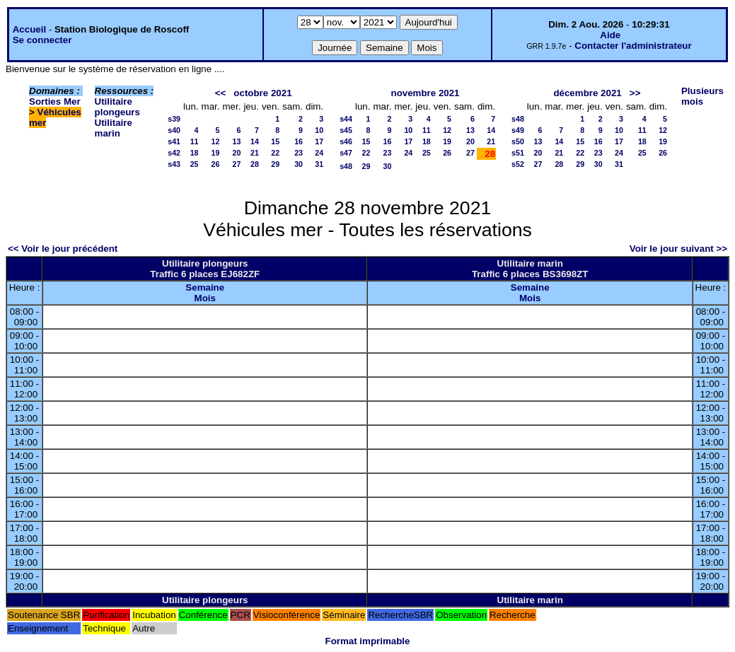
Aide (610, 35)
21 (254, 153)
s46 (346, 141)
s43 (174, 164)
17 (319, 141)
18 (194, 153)
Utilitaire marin (113, 128)
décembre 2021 (587, 93)
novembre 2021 (424, 93)
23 (298, 153)
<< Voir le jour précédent (62, 248)
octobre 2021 (262, 93)
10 (319, 130)
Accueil (29, 29)
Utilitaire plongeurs (117, 106)
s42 (174, 153)
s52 (517, 164)
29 (275, 164)
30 (298, 164)
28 (254, 164)
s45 (346, 130)
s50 (517, 141)
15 (275, 141)
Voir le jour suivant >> (678, 248)
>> (635, 93)
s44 (346, 119)
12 (216, 141)
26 (216, 164)
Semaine (204, 287)
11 (194, 141)
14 (254, 141)
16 (298, 141)
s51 (517, 153)
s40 (174, 130)
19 (216, 153)
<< (220, 93)
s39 (174, 119)
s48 (346, 166)
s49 (517, 130)
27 (237, 164)
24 (319, 153)
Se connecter (42, 40)
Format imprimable (367, 641)
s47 (346, 153)
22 (275, 153)
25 (194, 164)
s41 (174, 141)
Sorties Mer (55, 101)
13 (237, 141)
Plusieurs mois (702, 96)
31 (319, 164)
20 (237, 153)
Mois (205, 298)
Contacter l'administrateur (632, 45)
